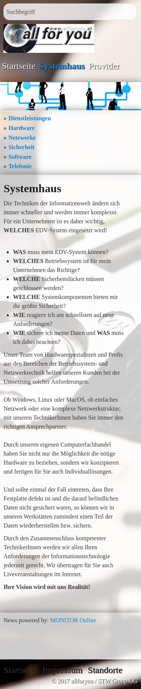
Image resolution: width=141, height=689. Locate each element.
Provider (104, 66)
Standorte (105, 670)
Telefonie (20, 166)
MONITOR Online (73, 620)
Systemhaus (62, 66)
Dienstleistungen (29, 118)
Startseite (18, 66)
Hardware (21, 128)
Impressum (62, 670)
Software (19, 157)
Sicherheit (21, 147)
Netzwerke (22, 138)
